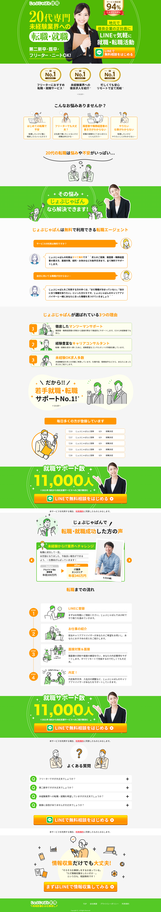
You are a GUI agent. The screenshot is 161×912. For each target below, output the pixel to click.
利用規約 (125, 903)
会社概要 (93, 903)
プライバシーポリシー (109, 903)
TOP (85, 903)
